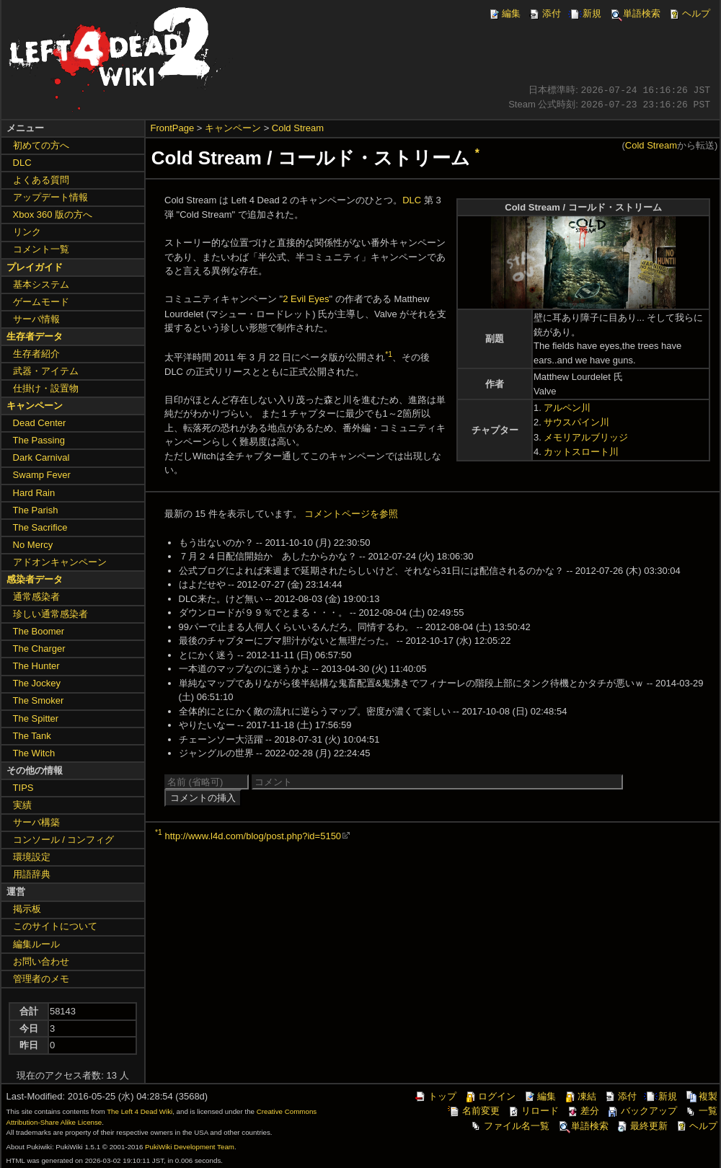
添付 (544, 13)
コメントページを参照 (351, 513)
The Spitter (36, 718)
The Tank (32, 735)
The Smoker (38, 700)
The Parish (35, 510)
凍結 (579, 1096)
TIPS (23, 787)
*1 (388, 354)
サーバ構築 (36, 822)
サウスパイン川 (576, 422)
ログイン (490, 1096)
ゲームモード (41, 301)
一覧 (700, 1110)
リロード (533, 1110)
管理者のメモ (41, 978)
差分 (582, 1110)
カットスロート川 (581, 451)
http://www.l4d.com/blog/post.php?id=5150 (252, 836)
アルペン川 (567, 407)
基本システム (41, 284)
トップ (435, 1096)
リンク (27, 231)
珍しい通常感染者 (50, 614)
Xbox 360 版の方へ (53, 214)
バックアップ (641, 1110)
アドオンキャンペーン (60, 562)
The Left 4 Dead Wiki (139, 1111)
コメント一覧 (41, 249)
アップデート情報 (50, 197)
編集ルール (36, 944)
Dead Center (39, 422)
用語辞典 (31, 874)
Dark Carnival (41, 457)
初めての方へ (41, 145)
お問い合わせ (41, 961)
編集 (504, 13)
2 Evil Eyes (306, 298)
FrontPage (173, 128)
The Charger (39, 648)
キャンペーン (233, 128)
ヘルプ (689, 13)
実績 (22, 805)
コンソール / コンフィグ (64, 839)
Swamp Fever (42, 474)
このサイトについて (55, 926)
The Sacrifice (40, 527)
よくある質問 (41, 179)
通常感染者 (36, 596)
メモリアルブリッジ (586, 437)
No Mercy (33, 544)
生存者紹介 (36, 353)
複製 (700, 1096)
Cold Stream (298, 128)
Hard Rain (34, 492)
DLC (411, 200)
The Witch (34, 753)
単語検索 (634, 13)
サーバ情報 (36, 319)
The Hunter (36, 665)
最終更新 (642, 1125)
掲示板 (27, 908)
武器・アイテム (46, 371)
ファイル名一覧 (509, 1125)
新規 (584, 13)
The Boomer (39, 631)
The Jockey (37, 683)
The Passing (39, 440)
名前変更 (474, 1110)
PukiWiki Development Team (189, 1147)
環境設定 (31, 856)
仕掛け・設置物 (46, 388)
